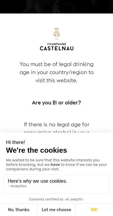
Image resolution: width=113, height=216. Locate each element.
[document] (56, 108)
